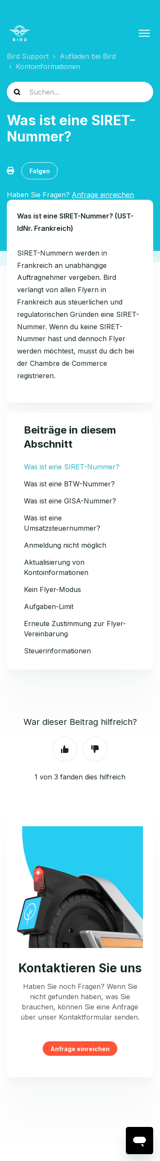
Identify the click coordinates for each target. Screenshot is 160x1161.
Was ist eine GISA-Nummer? (70, 501)
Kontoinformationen (48, 66)
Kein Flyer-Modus (52, 589)
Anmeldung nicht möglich (65, 545)
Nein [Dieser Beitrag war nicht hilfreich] (95, 749)
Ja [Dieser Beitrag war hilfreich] (64, 749)
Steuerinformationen (57, 651)
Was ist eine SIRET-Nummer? (71, 467)
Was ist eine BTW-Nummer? (69, 484)
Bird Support (28, 56)
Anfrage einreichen (80, 1048)
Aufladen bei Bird (88, 56)
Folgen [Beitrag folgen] (39, 171)
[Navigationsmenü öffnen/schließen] (144, 33)
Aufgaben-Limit (48, 606)
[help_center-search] (80, 92)
